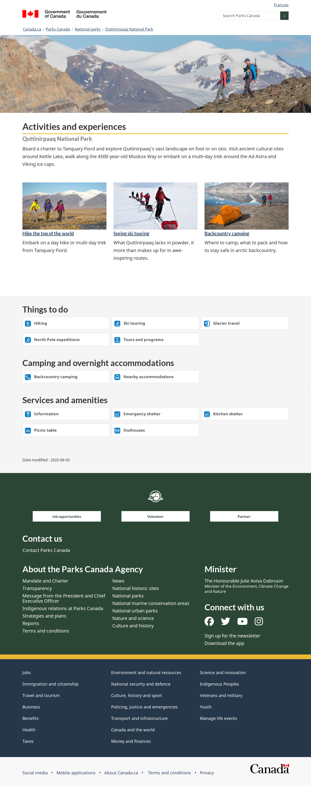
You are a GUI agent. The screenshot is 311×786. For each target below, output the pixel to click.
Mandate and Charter (45, 581)
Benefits (30, 718)
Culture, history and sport (136, 695)
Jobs (26, 672)
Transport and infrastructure (139, 718)
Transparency (37, 588)
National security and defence (140, 684)
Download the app (224, 643)
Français (281, 4)
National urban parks (135, 611)
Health (28, 730)
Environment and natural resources (146, 672)
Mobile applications (76, 772)
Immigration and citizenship (50, 684)
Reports (30, 623)
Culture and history (133, 625)
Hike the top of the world (48, 233)
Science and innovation (223, 672)
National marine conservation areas (150, 603)
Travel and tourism (41, 695)
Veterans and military (221, 695)
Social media (35, 772)
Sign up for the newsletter (232, 636)
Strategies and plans (44, 616)
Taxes (28, 741)
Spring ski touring (131, 233)
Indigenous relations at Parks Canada (62, 608)
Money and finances (131, 741)
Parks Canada (58, 29)
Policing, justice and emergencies (144, 707)
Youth (206, 707)
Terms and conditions (45, 631)
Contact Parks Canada (46, 550)
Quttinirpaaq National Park (129, 29)
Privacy (207, 772)
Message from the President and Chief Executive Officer (63, 598)
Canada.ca (32, 29)
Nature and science (133, 618)
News (118, 581)
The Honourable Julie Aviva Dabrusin (247, 586)
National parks (88, 29)
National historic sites (135, 588)
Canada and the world (133, 730)
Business (31, 707)
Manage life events (218, 718)
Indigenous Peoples (219, 684)
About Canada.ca (121, 772)
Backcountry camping (227, 233)
